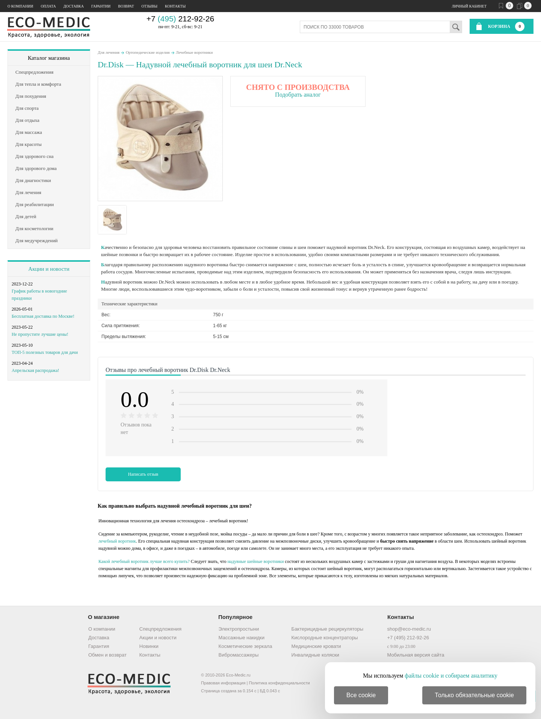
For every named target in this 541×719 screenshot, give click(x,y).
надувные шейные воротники (255, 561)
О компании (20, 6)
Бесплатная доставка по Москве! (43, 316)
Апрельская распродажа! (35, 370)
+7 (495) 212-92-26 (408, 637)
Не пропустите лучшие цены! (40, 334)
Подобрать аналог (298, 94)
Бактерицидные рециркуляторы (327, 629)
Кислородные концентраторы (325, 637)
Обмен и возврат (107, 655)
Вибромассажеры (239, 655)
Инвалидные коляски (315, 655)
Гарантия (98, 646)
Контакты (175, 6)
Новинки (149, 646)
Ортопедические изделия (148, 52)
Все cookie (361, 695)
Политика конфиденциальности (279, 683)
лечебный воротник (117, 541)
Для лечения (108, 52)
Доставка (73, 6)
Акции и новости (48, 269)
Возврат (126, 6)
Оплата (48, 6)
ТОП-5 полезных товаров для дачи (45, 352)
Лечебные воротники (194, 52)
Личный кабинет (469, 6)
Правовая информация (223, 683)
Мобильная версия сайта (415, 655)
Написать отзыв (143, 474)
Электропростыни (239, 629)
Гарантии (100, 6)
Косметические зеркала (245, 646)
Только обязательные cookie (474, 695)
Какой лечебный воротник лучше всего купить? (144, 561)
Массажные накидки (241, 637)
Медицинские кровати (316, 646)
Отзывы (149, 6)
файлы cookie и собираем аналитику (451, 675)
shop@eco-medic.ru (409, 629)
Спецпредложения (160, 629)
